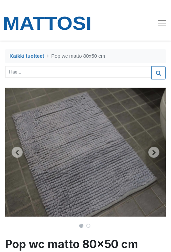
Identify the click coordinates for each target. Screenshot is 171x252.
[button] (17, 152)
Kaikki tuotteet (26, 56)
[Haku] (158, 72)
